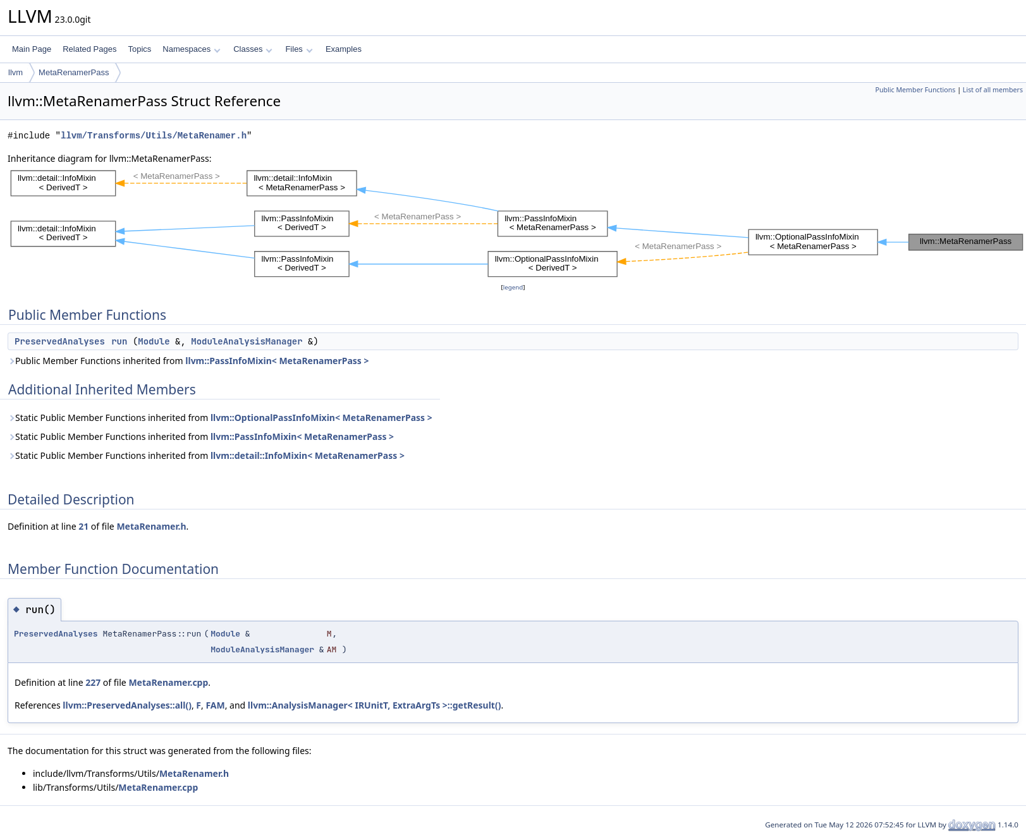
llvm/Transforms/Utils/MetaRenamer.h (154, 136)
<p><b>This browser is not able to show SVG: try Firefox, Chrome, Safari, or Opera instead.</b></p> (517, 223)
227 (93, 682)
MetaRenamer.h (151, 526)
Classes (252, 49)
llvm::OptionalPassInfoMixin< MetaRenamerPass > (321, 417)
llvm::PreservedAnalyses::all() (127, 705)
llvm (15, 72)
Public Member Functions (915, 89)
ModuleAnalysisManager (246, 341)
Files (298, 49)
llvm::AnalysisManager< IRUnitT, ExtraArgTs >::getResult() (374, 705)
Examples (344, 49)
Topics (139, 49)
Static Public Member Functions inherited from (220, 417)
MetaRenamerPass (74, 72)
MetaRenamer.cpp (168, 682)
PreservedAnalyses (60, 341)
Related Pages (89, 49)
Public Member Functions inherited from (188, 361)
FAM (214, 705)
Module (153, 341)
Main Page (31, 49)
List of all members (993, 89)
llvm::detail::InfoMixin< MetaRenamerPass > (308, 455)
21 (83, 526)
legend (513, 287)
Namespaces (191, 49)
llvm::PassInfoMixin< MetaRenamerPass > (277, 361)
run (119, 341)
